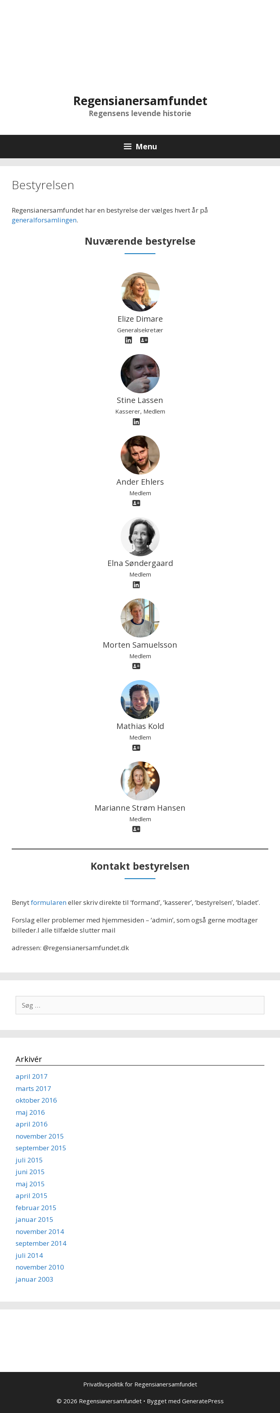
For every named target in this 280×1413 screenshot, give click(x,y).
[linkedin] (128, 340)
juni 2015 (30, 1171)
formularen (48, 902)
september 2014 (41, 1243)
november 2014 (40, 1231)
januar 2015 (35, 1219)
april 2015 (32, 1195)
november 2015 (40, 1136)
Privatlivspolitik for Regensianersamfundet (140, 1384)
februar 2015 (36, 1207)
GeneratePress (203, 1401)
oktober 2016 (36, 1100)
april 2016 (32, 1123)
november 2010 (40, 1267)
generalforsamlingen (44, 219)
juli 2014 (29, 1255)
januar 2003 (35, 1279)
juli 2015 (29, 1159)
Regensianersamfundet (140, 101)
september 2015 (41, 1147)
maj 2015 (30, 1183)
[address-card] (144, 340)
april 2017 (32, 1076)
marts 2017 (33, 1088)
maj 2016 (30, 1112)
